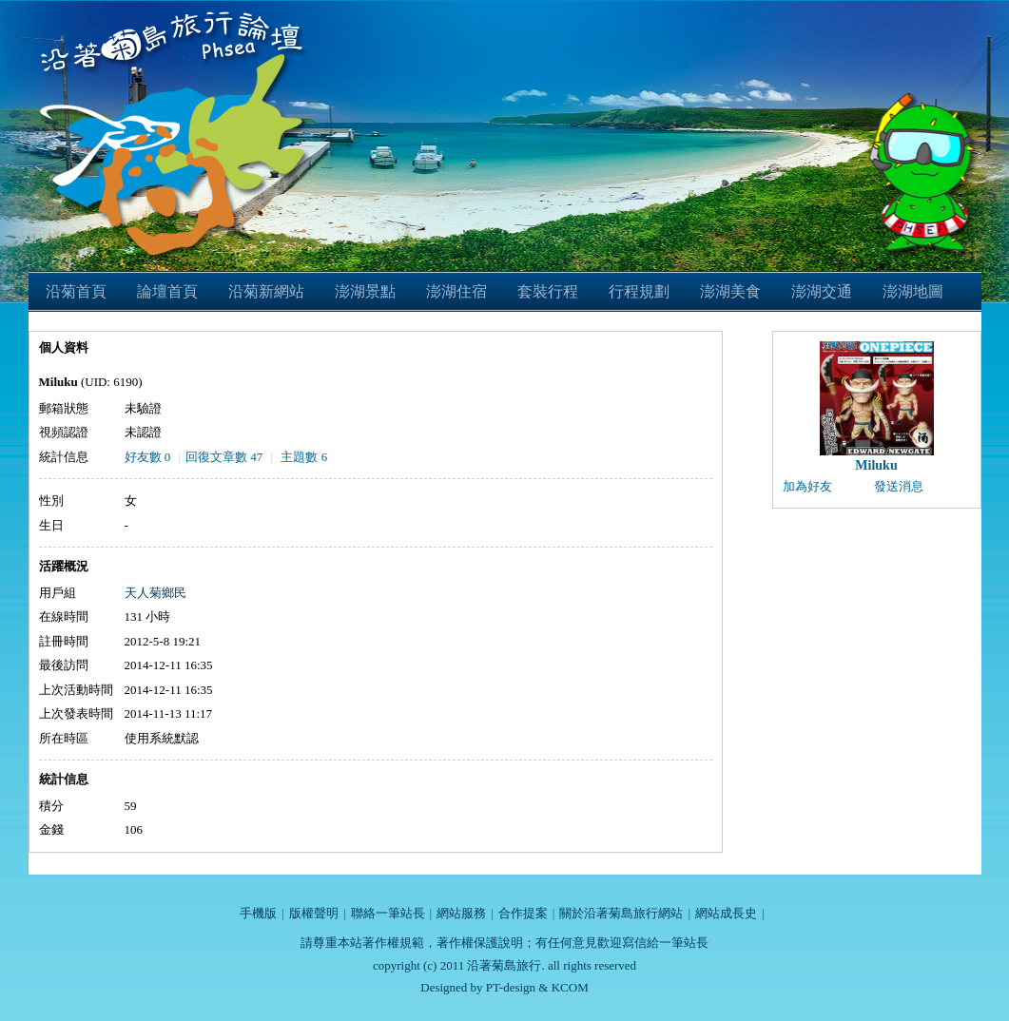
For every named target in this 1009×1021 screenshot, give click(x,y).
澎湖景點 (365, 291)
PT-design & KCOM (537, 987)
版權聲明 (314, 913)
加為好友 (807, 486)
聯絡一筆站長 (388, 913)
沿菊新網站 (266, 291)
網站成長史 (726, 913)
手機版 (258, 913)
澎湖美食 (730, 291)
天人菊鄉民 (155, 593)
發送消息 (898, 486)
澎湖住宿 (456, 291)
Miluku (876, 465)
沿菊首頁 (76, 291)
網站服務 (461, 913)
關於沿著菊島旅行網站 (621, 913)
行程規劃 (639, 291)
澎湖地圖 (913, 291)
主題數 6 (304, 457)
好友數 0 (148, 457)
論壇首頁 (167, 291)
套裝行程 (547, 291)
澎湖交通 (821, 291)
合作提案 (523, 913)
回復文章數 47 (223, 457)
